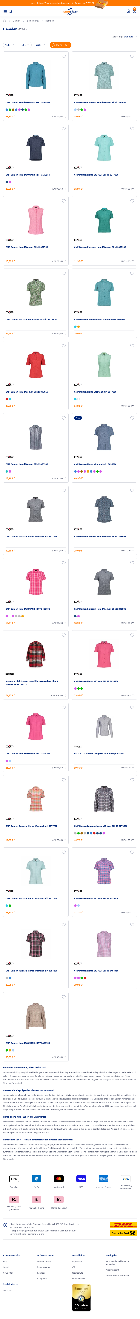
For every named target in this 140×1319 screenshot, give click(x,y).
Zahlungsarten (44, 1267)
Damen (16, 20)
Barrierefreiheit (78, 1278)
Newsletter (8, 1272)
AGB (73, 1267)
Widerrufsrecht (112, 1269)
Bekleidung (32, 20)
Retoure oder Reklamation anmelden (117, 1263)
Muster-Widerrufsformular (117, 1275)
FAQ (4, 1261)
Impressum (77, 1261)
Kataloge (41, 1272)
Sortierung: (124, 36)
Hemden (49, 20)
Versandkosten (44, 1261)
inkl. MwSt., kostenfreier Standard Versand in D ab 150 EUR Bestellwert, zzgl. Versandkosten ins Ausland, (40, 1225)
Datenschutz (77, 1272)
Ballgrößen (42, 1278)
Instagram (7, 1290)
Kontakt (6, 1267)
